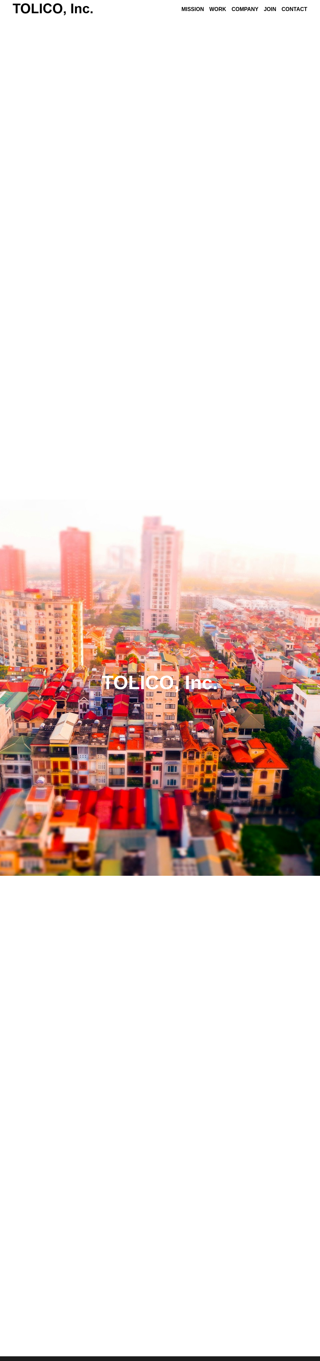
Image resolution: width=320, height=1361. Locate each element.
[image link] (53, 9)
